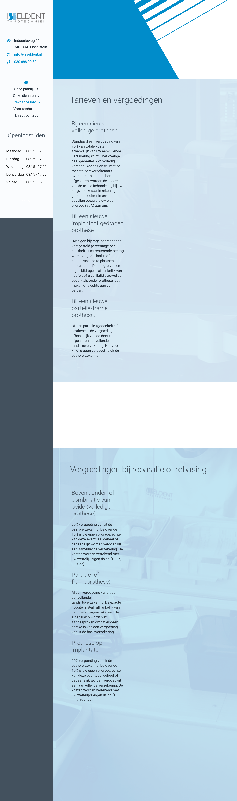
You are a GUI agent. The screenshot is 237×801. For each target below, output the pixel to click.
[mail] (23, 201)
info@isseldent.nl (28, 54)
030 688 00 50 (25, 62)
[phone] (29, 201)
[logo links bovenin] (26, 12)
